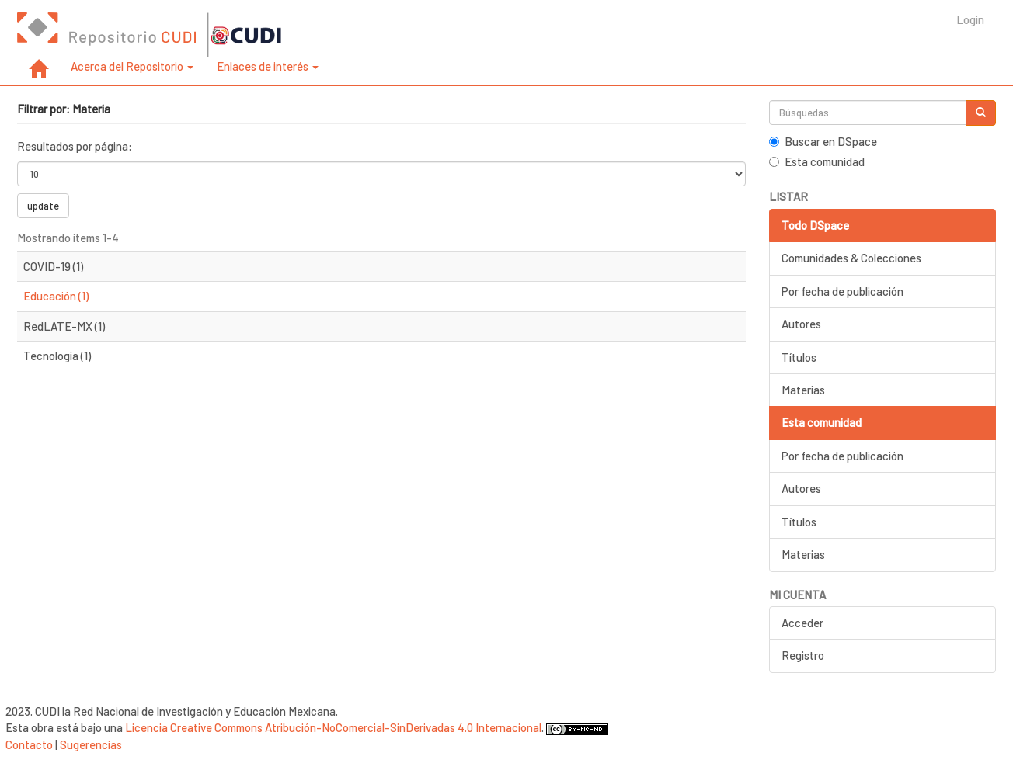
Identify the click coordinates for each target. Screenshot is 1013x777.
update (43, 205)
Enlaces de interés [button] (268, 66)
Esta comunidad (817, 161)
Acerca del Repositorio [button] (132, 66)
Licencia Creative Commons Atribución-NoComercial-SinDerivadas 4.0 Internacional (333, 727)
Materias (803, 390)
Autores (801, 324)
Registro (803, 655)
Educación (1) (56, 296)
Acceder (802, 623)
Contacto (29, 744)
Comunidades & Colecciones (851, 258)
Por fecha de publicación (842, 291)
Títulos (799, 357)
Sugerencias (91, 744)
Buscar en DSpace (823, 141)
